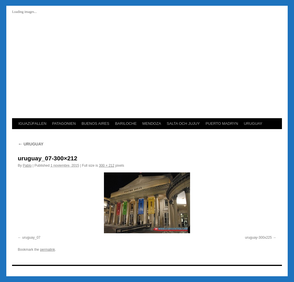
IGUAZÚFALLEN (32, 123)
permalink (47, 250)
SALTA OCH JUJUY (183, 123)
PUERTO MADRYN (222, 123)
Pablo (27, 166)
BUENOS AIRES (95, 123)
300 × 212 (107, 166)
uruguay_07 (31, 238)
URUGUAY (253, 123)
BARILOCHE (126, 123)
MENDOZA (151, 123)
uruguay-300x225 (258, 238)
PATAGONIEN (64, 123)
